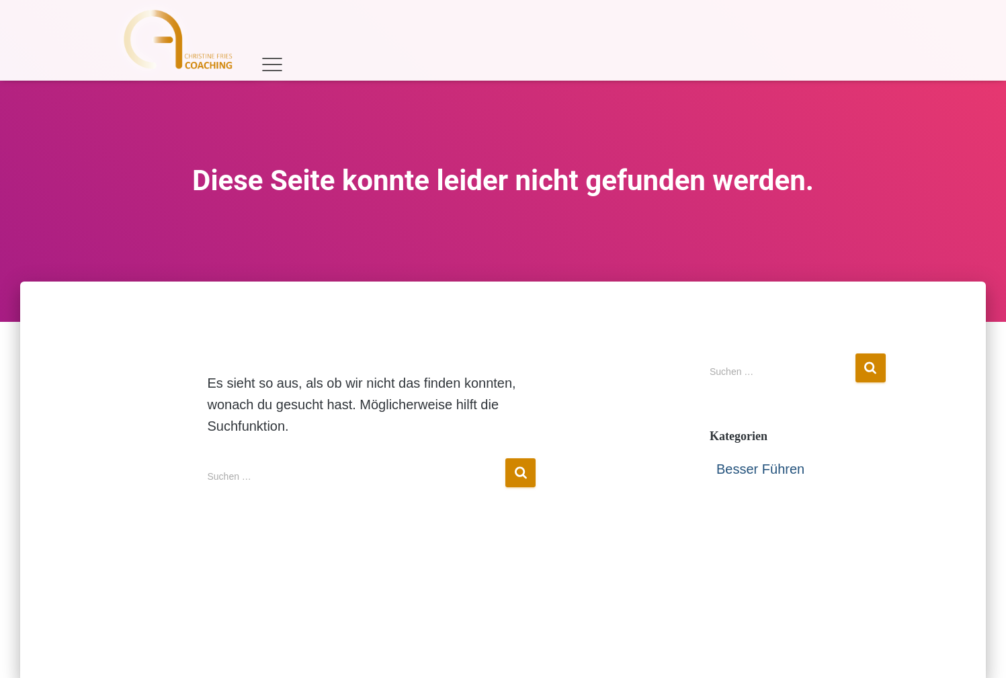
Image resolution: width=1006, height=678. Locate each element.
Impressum (428, 646)
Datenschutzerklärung (547, 646)
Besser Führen (760, 469)
